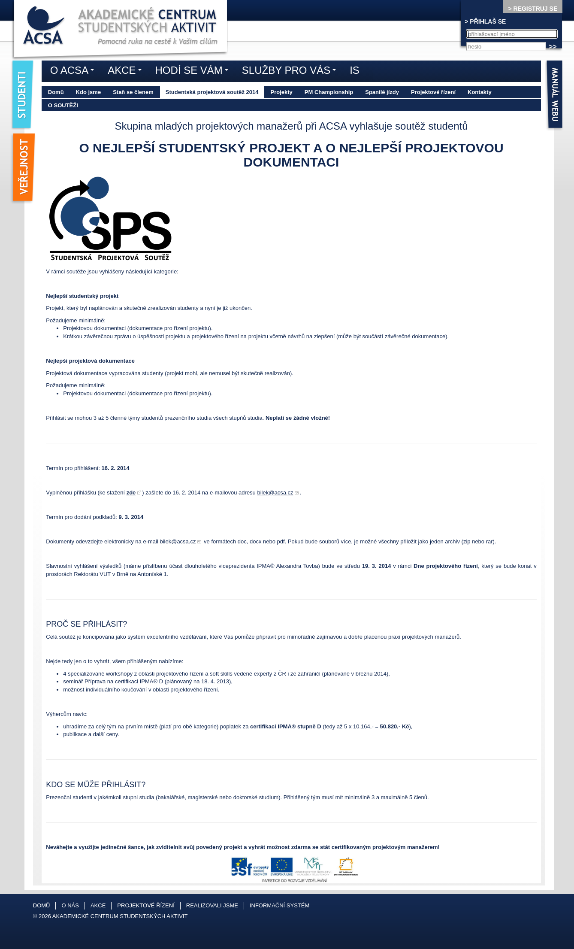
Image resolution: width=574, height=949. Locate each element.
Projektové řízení (433, 92)
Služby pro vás (291, 71)
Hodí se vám (194, 71)
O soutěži (63, 105)
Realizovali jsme (212, 905)
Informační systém (279, 905)
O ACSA (74, 71)
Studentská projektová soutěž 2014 (212, 92)
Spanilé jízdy (382, 92)
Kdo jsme (88, 92)
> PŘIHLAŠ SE (485, 21)
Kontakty (480, 92)
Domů (56, 92)
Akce (126, 71)
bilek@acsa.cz (275, 492)
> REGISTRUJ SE (532, 8)
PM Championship (329, 92)
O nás (70, 905)
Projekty (282, 92)
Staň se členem (133, 92)
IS (355, 70)
